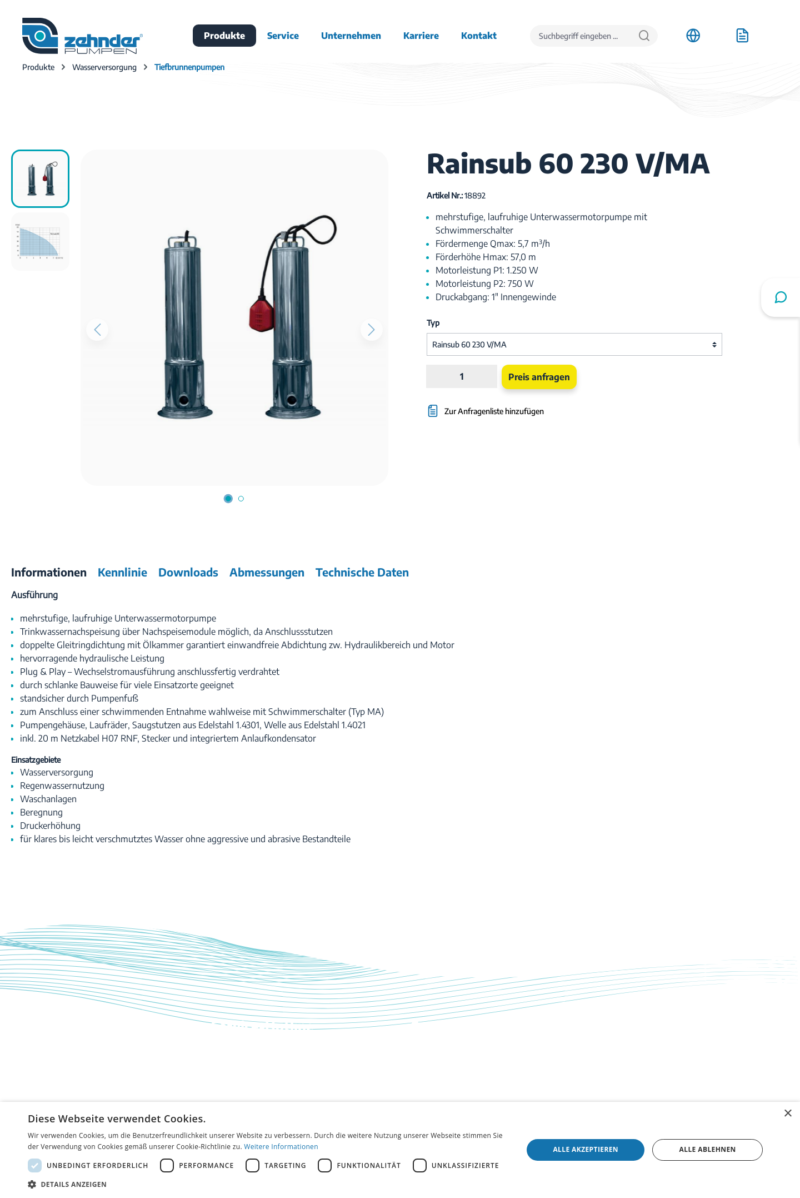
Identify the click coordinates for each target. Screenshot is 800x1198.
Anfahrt (626, 1052)
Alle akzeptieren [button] (585, 1149)
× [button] (787, 1114)
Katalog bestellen (444, 1083)
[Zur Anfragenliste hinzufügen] (524, 405)
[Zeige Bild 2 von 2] (241, 498)
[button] (268, 1184)
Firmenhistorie (639, 1083)
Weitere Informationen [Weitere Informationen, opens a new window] (281, 1146)
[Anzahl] (461, 376)
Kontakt (427, 1067)
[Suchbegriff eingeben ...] (580, 36)
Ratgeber (429, 1099)
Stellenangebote (642, 1067)
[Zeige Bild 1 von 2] (228, 498)
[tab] (49, 572)
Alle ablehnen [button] (707, 1149)
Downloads (433, 1052)
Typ (433, 322)
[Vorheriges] (97, 330)
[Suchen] (644, 36)
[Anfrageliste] (742, 36)
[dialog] (400, 1150)
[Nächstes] (372, 330)
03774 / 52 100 (239, 1076)
